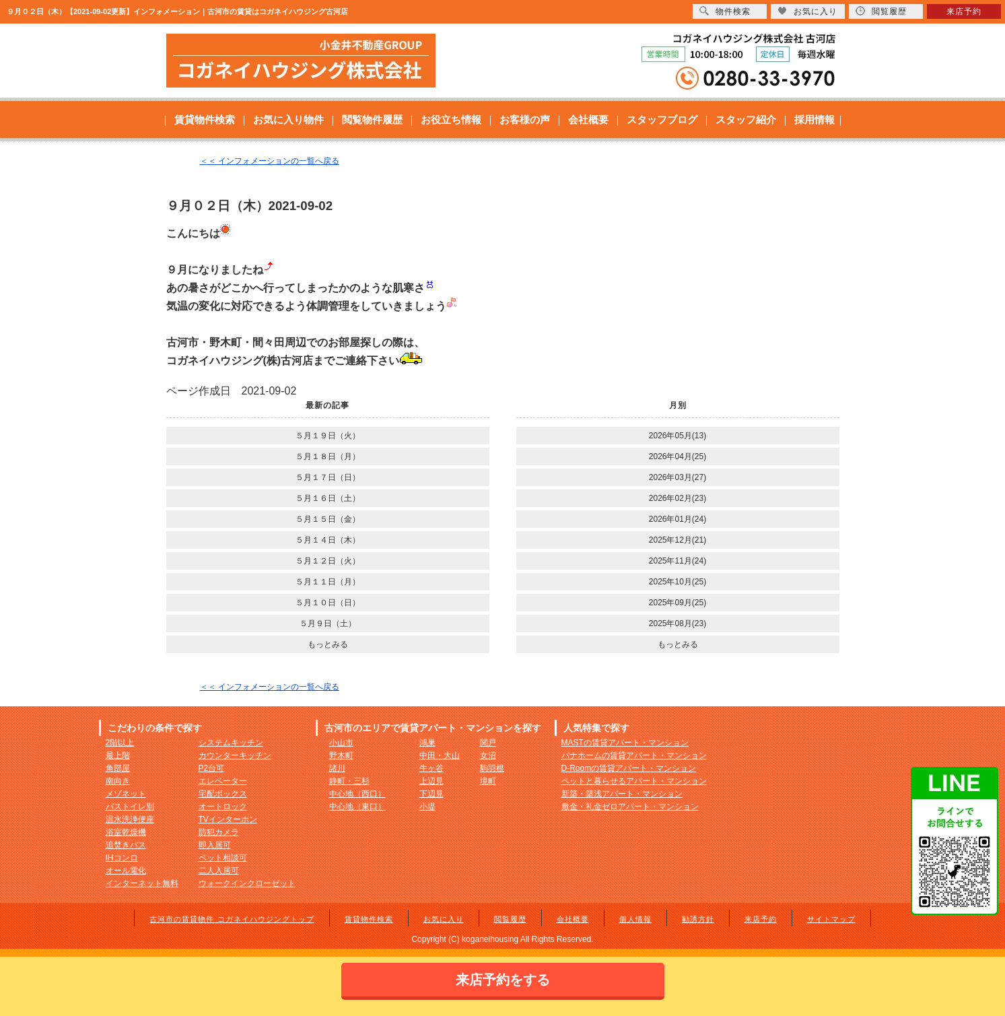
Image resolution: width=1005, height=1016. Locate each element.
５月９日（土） (328, 623)
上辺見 (431, 781)
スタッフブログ (662, 119)
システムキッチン (231, 742)
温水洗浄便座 (130, 819)
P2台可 (212, 768)
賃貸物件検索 (204, 119)
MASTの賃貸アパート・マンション (625, 742)
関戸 (488, 742)
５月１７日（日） (328, 477)
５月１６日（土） (328, 498)
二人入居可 (219, 870)
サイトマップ (831, 919)
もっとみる (328, 644)
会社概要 (588, 119)
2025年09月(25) (677, 602)
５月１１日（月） (328, 581)
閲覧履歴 (510, 919)
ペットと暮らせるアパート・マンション (634, 781)
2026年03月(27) (677, 477)
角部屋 (118, 768)
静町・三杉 (349, 781)
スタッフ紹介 (746, 119)
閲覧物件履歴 (372, 119)
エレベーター (223, 781)
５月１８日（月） (328, 456)
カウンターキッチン (235, 755)
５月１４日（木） (328, 540)
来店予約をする (503, 979)
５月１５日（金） (328, 519)
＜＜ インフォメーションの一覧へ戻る (269, 161)
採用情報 (814, 119)
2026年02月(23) (677, 498)
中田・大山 (439, 755)
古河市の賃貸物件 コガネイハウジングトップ (231, 919)
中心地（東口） (357, 806)
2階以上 (120, 742)
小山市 (341, 742)
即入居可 (215, 845)
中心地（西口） (357, 794)
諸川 (337, 768)
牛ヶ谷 (431, 768)
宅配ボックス (223, 794)
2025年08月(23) (677, 623)
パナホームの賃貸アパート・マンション (634, 755)
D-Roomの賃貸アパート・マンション (629, 768)
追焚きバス (126, 845)
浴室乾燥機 (126, 832)
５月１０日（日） (328, 602)
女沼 (488, 755)
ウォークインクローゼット (247, 883)
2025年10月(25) (677, 581)
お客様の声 (524, 119)
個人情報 (635, 919)
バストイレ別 (130, 806)
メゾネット (126, 794)
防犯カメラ (219, 832)
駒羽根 (492, 768)
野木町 (341, 755)
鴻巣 (427, 742)
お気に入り (443, 919)
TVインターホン (228, 819)
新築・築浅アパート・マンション (622, 794)
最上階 (118, 755)
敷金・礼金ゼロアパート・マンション (630, 806)
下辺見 (431, 794)
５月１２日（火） (328, 561)
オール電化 (126, 870)
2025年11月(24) (677, 561)
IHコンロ (122, 857)
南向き (118, 781)
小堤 (427, 806)
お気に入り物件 (288, 119)
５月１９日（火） (328, 435)
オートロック (223, 806)
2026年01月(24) (677, 519)
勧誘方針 (698, 919)
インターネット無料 (142, 883)
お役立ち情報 (451, 119)
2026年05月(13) (677, 435)
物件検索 (725, 11)
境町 (488, 781)
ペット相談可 (223, 857)
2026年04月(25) (677, 456)
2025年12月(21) (677, 540)
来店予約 (760, 919)
